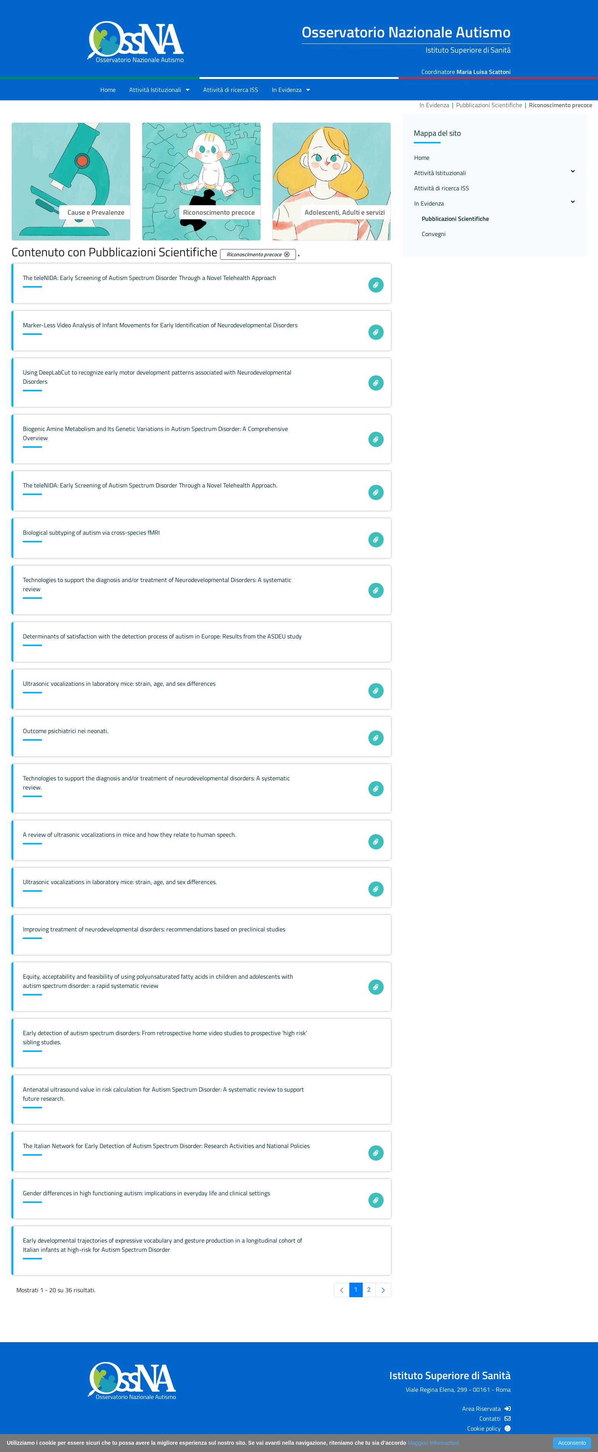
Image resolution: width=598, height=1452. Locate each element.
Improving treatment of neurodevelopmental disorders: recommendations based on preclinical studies (154, 929)
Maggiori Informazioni (433, 1443)
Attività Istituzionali (494, 172)
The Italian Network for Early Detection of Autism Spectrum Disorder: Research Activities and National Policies (166, 1145)
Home (108, 89)
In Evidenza (494, 203)
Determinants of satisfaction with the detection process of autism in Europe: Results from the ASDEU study (162, 636)
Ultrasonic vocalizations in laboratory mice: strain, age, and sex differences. (120, 881)
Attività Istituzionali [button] (159, 89)
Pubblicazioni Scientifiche (455, 218)
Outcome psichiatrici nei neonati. (65, 730)
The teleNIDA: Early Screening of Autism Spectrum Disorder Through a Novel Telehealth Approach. (150, 485)
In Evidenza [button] (291, 89)
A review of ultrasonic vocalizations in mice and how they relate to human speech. (129, 834)
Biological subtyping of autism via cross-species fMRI (91, 532)
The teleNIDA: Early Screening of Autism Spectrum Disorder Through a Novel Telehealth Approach (149, 277)
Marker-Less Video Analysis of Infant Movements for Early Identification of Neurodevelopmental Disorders (160, 325)
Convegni (434, 233)
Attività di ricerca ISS (230, 89)
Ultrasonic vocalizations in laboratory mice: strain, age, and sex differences (119, 683)
